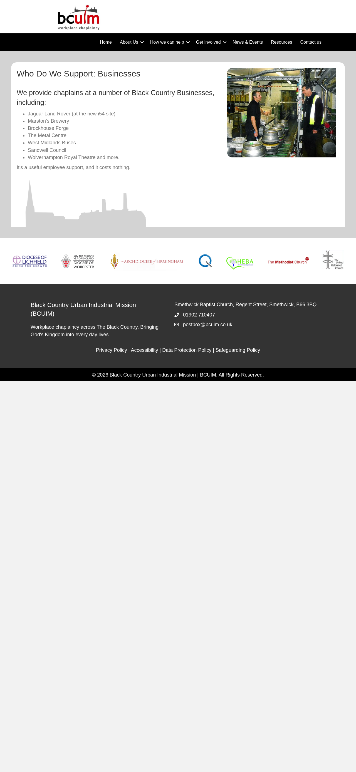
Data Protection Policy (186, 350)
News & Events (248, 42)
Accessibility (144, 350)
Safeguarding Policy (238, 350)
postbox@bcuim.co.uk (207, 324)
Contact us (311, 42)
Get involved (208, 42)
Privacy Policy (111, 350)
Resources (281, 42)
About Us (129, 42)
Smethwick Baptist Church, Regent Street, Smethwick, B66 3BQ (245, 304)
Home (106, 42)
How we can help (167, 42)
